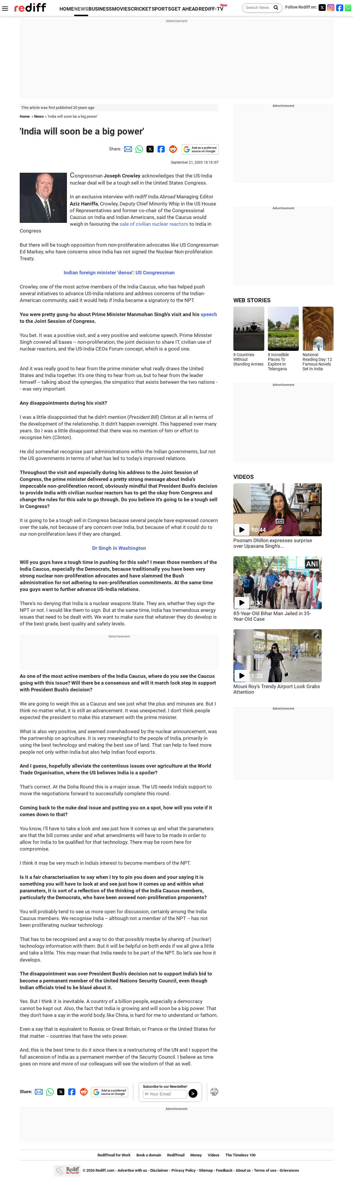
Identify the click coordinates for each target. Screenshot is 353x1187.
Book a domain (148, 1155)
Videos (214, 1155)
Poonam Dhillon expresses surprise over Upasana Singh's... (272, 543)
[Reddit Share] (171, 149)
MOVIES (121, 9)
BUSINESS (100, 9)
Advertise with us (132, 1170)
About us (243, 1170)
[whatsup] (348, 7)
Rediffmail (175, 1155)
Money (196, 1155)
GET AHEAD (184, 9)
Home (25, 116)
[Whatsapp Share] (138, 149)
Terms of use (265, 1170)
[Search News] (274, 7)
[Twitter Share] (149, 149)
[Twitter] (322, 7)
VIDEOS (243, 477)
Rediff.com (104, 1170)
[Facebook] (339, 7)
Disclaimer (159, 1170)
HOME (67, 9)
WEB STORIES (251, 300)
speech (209, 314)
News (39, 116)
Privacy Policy (183, 1170)
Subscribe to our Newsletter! (165, 1087)
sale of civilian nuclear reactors (154, 224)
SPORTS (161, 9)
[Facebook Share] (160, 149)
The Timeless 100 (240, 1155)
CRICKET (141, 9)
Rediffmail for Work (114, 1155)
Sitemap (206, 1170)
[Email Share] (127, 149)
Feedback (224, 1170)
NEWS (81, 9)
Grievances (289, 1170)
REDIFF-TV (211, 9)
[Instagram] (330, 7)
